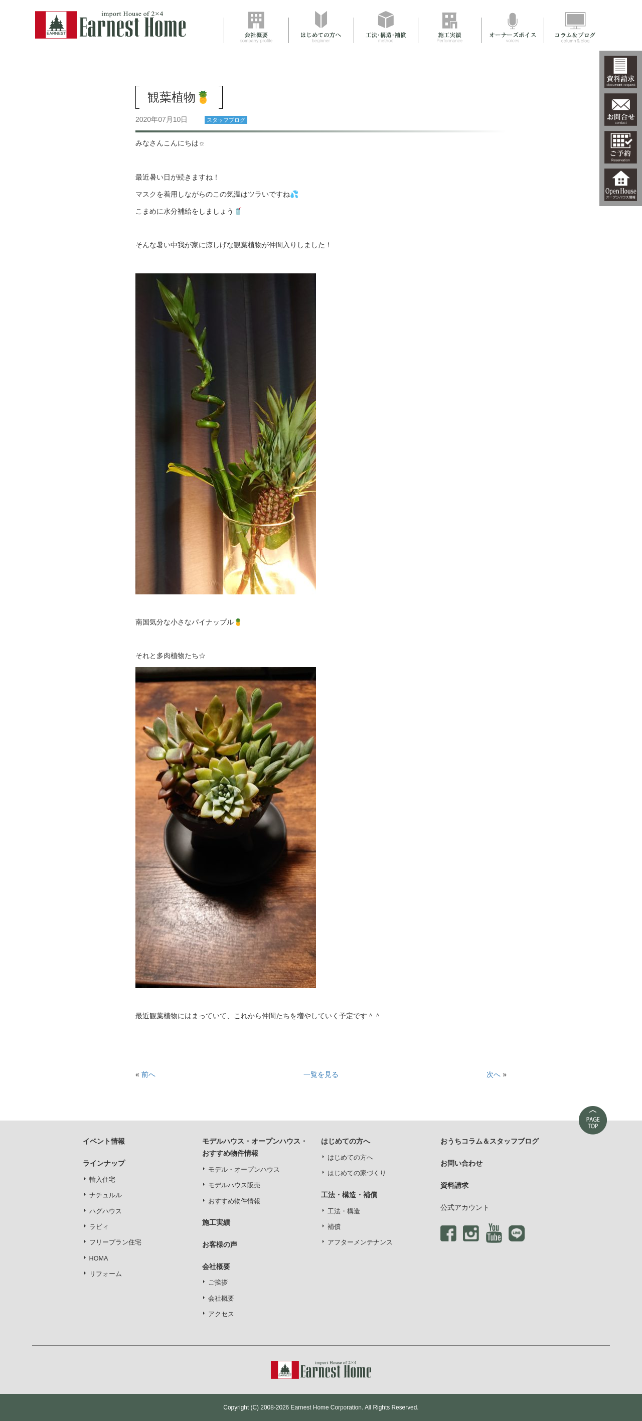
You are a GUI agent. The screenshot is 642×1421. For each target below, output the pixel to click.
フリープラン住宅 (115, 1242)
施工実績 (216, 1222)
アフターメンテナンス (360, 1242)
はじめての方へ (350, 1157)
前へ (148, 1074)
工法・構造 (344, 1211)
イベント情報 (104, 1141)
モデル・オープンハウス (244, 1169)
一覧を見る (321, 1074)
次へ (494, 1074)
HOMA (98, 1258)
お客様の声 (219, 1244)
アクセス (221, 1314)
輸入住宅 (102, 1179)
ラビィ (99, 1226)
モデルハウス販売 (234, 1185)
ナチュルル (105, 1195)
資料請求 (454, 1185)
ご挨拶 (218, 1282)
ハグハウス (105, 1211)
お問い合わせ (461, 1163)
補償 (334, 1226)
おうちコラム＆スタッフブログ (489, 1141)
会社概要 (221, 1298)
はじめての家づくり (357, 1173)
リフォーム (105, 1274)
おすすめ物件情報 (234, 1201)
